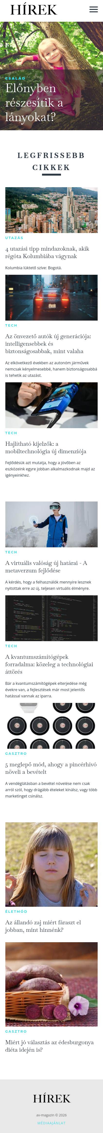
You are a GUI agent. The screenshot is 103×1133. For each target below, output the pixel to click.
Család (15, 78)
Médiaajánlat (51, 1123)
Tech (11, 325)
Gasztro (16, 753)
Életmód (16, 911)
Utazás (14, 238)
